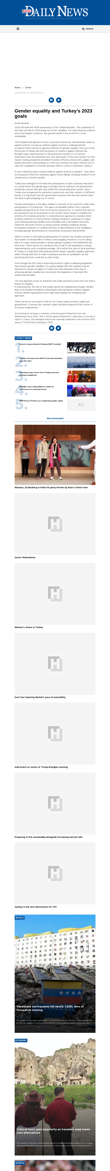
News (18, 88)
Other (28, 88)
